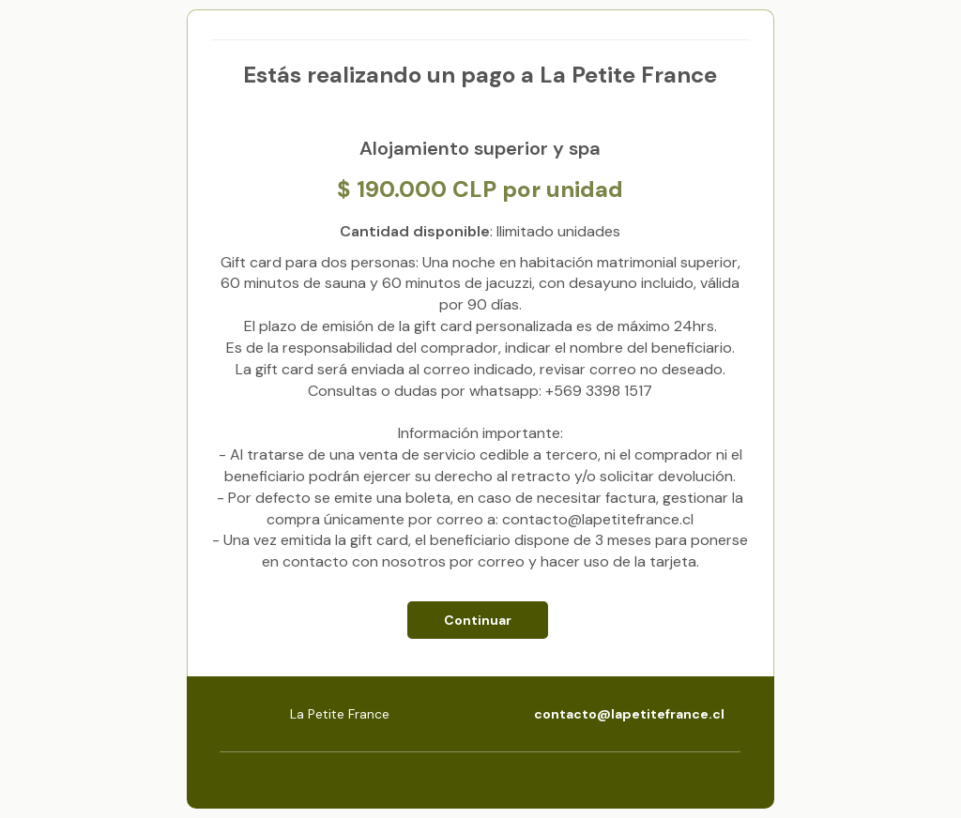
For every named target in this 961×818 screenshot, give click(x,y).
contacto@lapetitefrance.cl (629, 713)
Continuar (477, 620)
